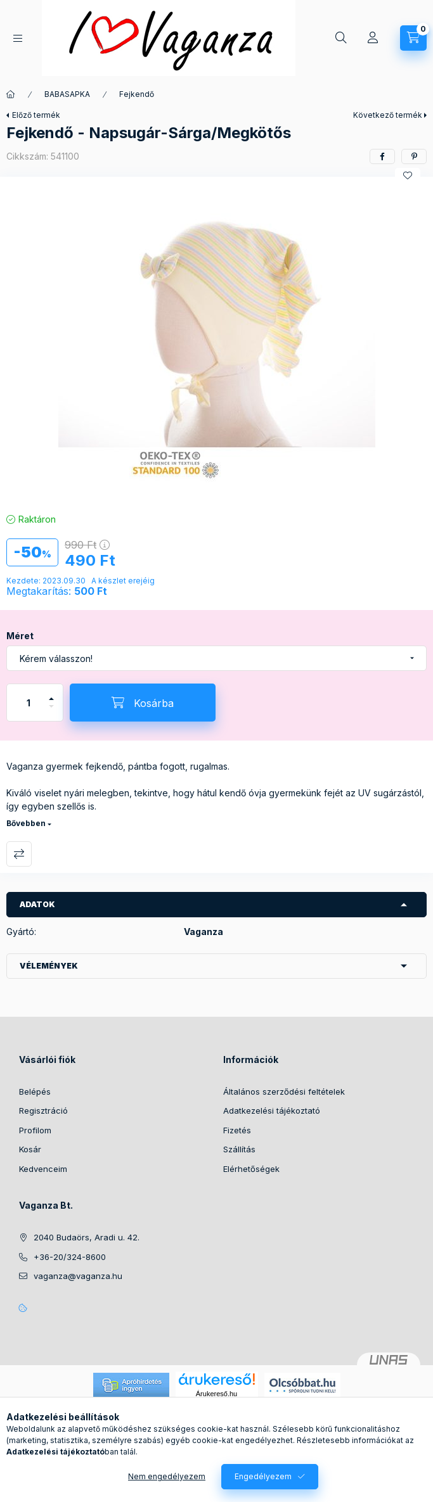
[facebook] (382, 156)
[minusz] (51, 712)
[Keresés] (341, 38)
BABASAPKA (67, 94)
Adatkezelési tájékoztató (271, 1110)
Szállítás (239, 1149)
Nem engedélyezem (166, 1476)
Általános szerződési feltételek (284, 1091)
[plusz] (51, 693)
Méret (20, 635)
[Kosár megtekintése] (413, 38)
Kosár (30, 1149)
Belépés (35, 1091)
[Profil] (372, 38)
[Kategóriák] (17, 38)
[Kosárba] (143, 703)
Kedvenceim (43, 1169)
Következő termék (387, 115)
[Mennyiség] (28, 702)
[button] (216, 341)
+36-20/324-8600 (70, 1257)
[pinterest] (414, 156)
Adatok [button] (37, 904)
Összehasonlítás (19, 854)
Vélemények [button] (49, 966)
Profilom (35, 1130)
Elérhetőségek (251, 1169)
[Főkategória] (10, 94)
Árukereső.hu (216, 1393)
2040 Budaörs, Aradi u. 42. (86, 1237)
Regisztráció (43, 1110)
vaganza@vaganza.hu (78, 1276)
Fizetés (237, 1130)
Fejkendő (136, 94)
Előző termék (36, 115)
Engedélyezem (263, 1476)
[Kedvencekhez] (407, 175)
